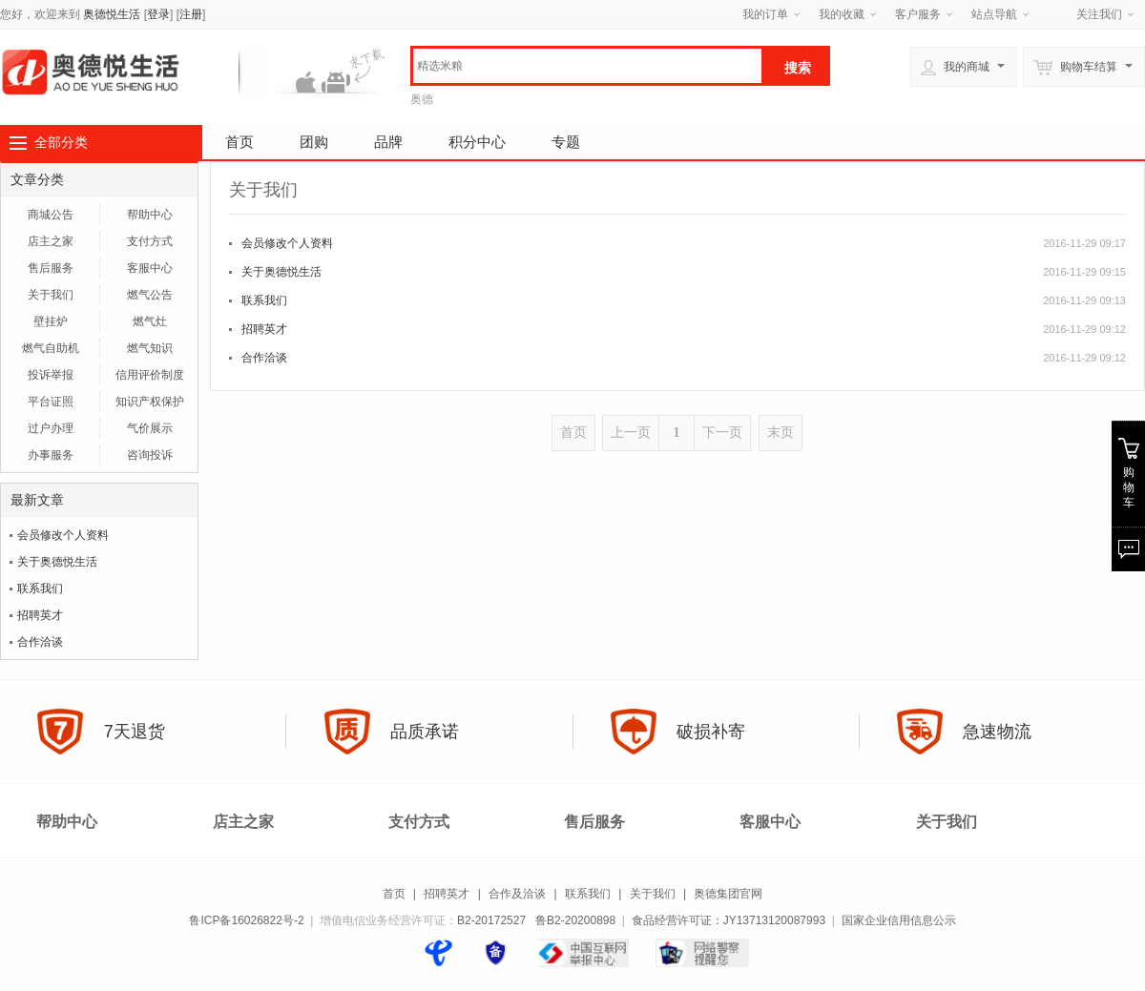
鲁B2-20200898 (575, 920)
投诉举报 (50, 375)
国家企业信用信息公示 (899, 920)
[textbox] (587, 66)
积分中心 (477, 142)
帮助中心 (150, 214)
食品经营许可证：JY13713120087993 (728, 920)
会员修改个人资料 (63, 535)
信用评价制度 (149, 375)
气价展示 (150, 428)
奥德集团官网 (728, 893)
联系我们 (40, 588)
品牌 (388, 142)
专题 (566, 142)
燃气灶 (150, 321)
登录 (158, 14)
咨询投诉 (150, 455)
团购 (314, 142)
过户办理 (50, 428)
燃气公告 (150, 294)
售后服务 (50, 268)
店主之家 (50, 241)
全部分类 (61, 142)
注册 (190, 14)
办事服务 (50, 455)
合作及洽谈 (517, 893)
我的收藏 (841, 14)
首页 (239, 142)
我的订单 (765, 14)
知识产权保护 (149, 401)
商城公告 (50, 214)
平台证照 (50, 401)
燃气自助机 (50, 348)
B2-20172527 (491, 920)
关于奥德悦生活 (57, 561)
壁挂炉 (50, 321)
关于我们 (50, 294)
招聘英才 (40, 615)
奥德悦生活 (111, 14)
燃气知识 (150, 348)
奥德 (421, 99)
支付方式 (150, 241)
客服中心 (150, 268)
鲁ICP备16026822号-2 (246, 920)
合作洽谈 (40, 642)
